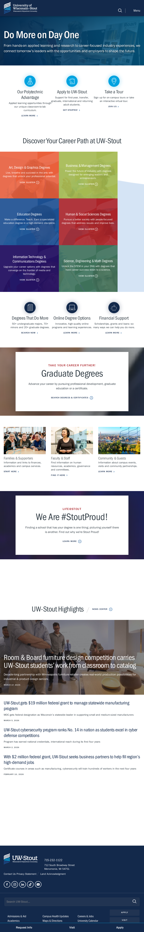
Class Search (49, 886)
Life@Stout (13, 886)
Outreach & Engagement (21, 891)
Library (81, 886)
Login (124, 896)
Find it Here (58, 435)
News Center (99, 569)
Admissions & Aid (17, 877)
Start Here (10, 432)
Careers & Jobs (86, 877)
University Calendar (88, 882)
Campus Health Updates (56, 877)
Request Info (24, 927)
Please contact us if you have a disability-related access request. (63, 911)
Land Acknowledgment (53, 835)
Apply (124, 873)
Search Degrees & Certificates (69, 358)
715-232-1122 (54, 821)
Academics (14, 882)
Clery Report (84, 895)
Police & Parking (86, 891)
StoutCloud (48, 891)
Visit (124, 881)
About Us (12, 895)
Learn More (105, 432)
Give (124, 889)
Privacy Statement (26, 835)
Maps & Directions (52, 882)
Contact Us (10, 835)
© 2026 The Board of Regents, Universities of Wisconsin (36, 916)
